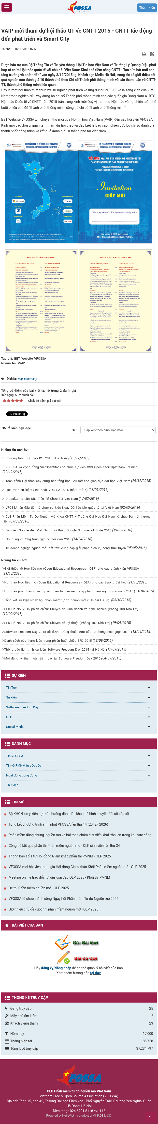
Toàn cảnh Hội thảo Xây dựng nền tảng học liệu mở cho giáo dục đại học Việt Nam (67, 481)
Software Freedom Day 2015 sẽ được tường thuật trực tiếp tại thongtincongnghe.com (67, 632)
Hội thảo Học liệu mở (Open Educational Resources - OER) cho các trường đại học (65, 582)
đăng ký (47, 968)
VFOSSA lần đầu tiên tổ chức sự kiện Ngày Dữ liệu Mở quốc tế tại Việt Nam (62, 507)
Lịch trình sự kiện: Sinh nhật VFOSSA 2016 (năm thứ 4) (46, 490)
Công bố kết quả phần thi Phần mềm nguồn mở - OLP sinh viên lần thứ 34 (64, 846)
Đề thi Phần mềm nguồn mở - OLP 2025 (39, 888)
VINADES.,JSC (102, 1115)
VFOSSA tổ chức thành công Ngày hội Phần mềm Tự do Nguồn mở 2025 (63, 899)
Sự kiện (11, 697)
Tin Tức (11, 687)
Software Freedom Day (22, 707)
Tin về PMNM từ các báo (23, 765)
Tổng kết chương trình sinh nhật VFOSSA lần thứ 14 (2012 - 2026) (58, 824)
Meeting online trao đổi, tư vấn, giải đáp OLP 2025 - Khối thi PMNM (59, 877)
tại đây (95, 973)
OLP (9, 717)
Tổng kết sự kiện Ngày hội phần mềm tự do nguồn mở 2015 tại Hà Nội (57, 600)
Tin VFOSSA (14, 756)
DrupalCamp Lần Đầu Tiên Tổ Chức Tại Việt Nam (41, 499)
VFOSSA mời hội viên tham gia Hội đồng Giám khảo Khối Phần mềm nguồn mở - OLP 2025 (77, 867)
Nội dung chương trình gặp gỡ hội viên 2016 (38, 539)
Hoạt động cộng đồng (21, 775)
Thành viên (147, 7)
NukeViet (68, 1115)
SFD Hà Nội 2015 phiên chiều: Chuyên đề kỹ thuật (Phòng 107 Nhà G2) (57, 623)
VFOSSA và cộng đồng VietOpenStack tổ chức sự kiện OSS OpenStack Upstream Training (71, 467)
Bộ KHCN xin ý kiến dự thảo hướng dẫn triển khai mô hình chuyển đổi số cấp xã (69, 814)
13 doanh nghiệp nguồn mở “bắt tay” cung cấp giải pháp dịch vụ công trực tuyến (65, 548)
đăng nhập (63, 968)
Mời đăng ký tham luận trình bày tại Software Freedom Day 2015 (52, 658)
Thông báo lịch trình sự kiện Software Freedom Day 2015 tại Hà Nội (54, 649)
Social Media (15, 727)
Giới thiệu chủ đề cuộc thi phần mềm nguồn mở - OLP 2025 (53, 909)
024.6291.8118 (81, 1111)
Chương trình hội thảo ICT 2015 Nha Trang (37, 458)
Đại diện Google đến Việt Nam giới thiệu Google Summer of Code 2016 (58, 530)
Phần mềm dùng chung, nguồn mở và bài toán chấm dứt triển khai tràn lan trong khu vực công (80, 835)
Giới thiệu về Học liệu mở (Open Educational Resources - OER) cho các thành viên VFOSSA (71, 568)
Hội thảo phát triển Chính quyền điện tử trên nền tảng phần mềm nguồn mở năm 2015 (68, 591)
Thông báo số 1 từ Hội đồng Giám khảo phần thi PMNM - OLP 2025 (60, 856)
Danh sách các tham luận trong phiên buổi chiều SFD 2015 (48, 640)
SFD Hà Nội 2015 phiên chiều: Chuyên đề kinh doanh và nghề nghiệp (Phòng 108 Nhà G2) (71, 609)
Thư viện (12, 785)
